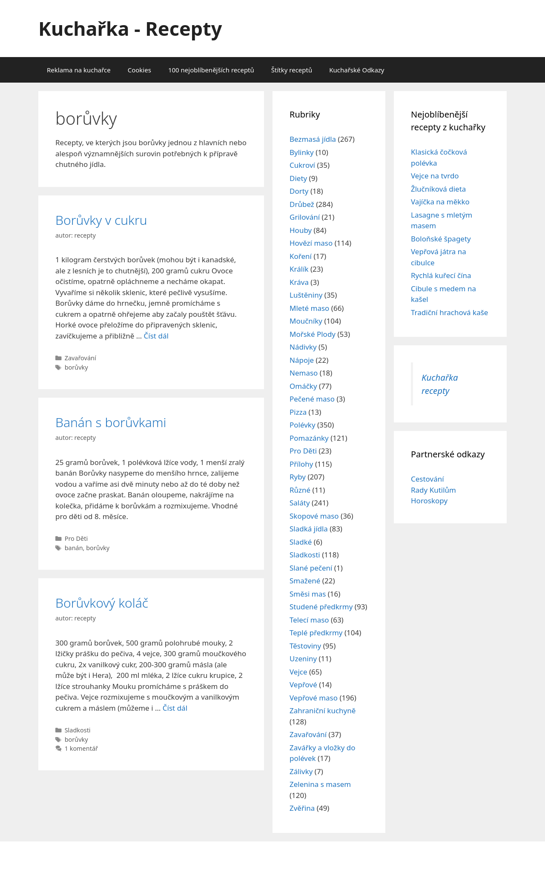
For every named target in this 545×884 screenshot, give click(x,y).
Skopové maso (314, 516)
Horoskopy (429, 500)
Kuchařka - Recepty (130, 28)
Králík (299, 269)
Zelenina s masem (320, 784)
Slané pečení (311, 568)
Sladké (301, 542)
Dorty (299, 191)
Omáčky (303, 386)
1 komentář (81, 748)
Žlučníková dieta (438, 189)
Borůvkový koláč (101, 602)
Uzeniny (303, 658)
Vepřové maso (314, 698)
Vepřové (303, 684)
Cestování (427, 479)
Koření (301, 256)
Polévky (303, 425)
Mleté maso (309, 308)
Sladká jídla (309, 529)
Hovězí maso (311, 243)
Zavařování (80, 358)
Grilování (305, 217)
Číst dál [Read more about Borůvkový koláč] (175, 708)
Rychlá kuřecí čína (441, 275)
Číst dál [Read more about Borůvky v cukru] (156, 336)
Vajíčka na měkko (440, 202)
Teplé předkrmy (316, 632)
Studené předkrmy (321, 606)
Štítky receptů (291, 70)
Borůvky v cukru (101, 220)
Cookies (139, 70)
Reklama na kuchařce (79, 70)
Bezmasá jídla (313, 139)
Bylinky (302, 152)
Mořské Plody (313, 334)
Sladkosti (78, 730)
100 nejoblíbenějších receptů (211, 70)
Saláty (300, 503)
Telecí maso (309, 620)
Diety (298, 178)
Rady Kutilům (433, 490)
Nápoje (302, 360)
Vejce (298, 672)
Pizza (298, 412)
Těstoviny (305, 646)
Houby (301, 230)
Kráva (299, 282)
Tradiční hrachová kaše (449, 312)
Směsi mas (308, 594)
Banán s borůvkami (110, 422)
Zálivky (301, 771)
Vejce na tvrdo (435, 176)
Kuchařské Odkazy (356, 70)
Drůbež (302, 204)
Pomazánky (309, 438)
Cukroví (302, 165)
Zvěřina (302, 808)
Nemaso (304, 373)
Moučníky (306, 321)
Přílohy (301, 464)
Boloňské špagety (441, 239)
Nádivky (303, 347)
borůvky (76, 367)
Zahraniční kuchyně (323, 710)
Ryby (298, 477)
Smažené (305, 581)
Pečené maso (312, 399)
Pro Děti (76, 538)
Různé (300, 490)
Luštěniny (306, 295)
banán (74, 548)
